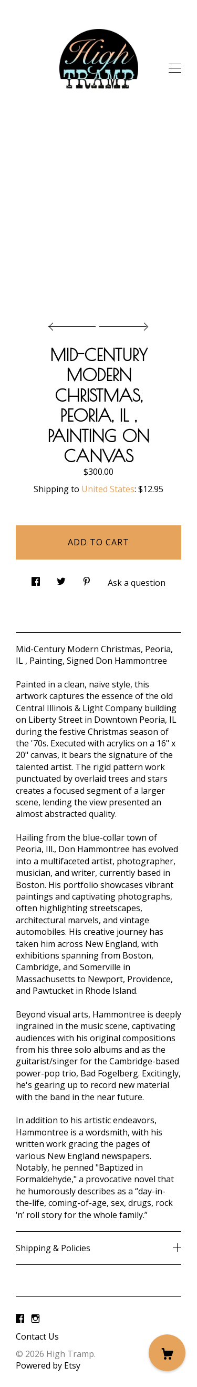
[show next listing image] (122, 323)
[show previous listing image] (74, 323)
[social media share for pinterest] (86, 578)
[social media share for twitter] (61, 578)
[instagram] (35, 1318)
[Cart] (167, 1352)
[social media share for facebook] (36, 578)
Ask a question (136, 582)
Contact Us (37, 1336)
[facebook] (20, 1318)
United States (107, 489)
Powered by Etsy (48, 1365)
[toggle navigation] (175, 68)
